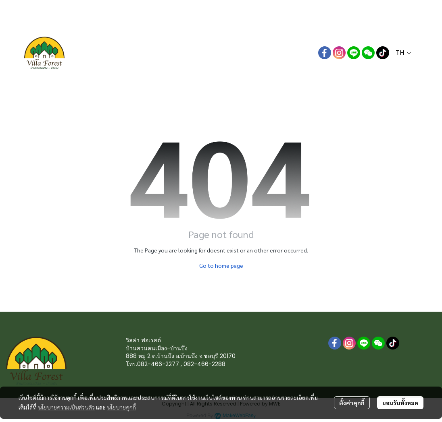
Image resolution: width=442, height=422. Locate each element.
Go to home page (221, 265)
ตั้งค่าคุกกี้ (352, 402)
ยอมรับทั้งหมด (400, 402)
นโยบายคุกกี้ (121, 407)
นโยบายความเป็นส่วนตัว (66, 407)
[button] (403, 52)
